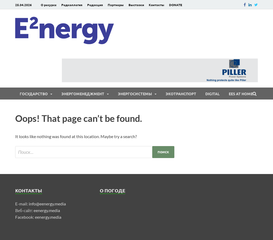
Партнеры (116, 5)
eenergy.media (47, 210)
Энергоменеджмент (82, 93)
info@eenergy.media (47, 203)
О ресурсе (49, 5)
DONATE (175, 5)
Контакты (156, 5)
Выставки (136, 5)
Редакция (95, 5)
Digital (212, 93)
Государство (34, 93)
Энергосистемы (135, 93)
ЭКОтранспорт (181, 93)
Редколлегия (71, 5)
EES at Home (241, 93)
